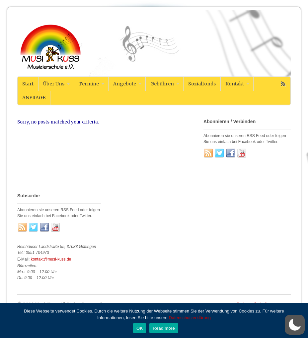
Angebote (124, 84)
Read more (164, 328)
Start (28, 84)
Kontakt (234, 84)
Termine (89, 84)
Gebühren (162, 84)
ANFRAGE (33, 98)
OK (139, 328)
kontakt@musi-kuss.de (51, 259)
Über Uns (53, 84)
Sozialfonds (202, 84)
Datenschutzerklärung (189, 317)
